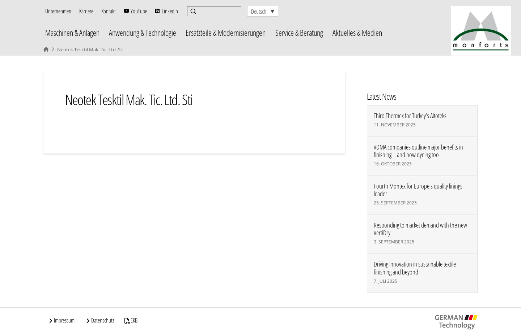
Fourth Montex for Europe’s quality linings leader (418, 190)
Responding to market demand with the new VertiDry (420, 229)
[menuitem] (262, 11)
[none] (262, 11)
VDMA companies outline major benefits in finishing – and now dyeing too (418, 151)
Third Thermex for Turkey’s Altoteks (410, 116)
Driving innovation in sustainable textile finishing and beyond (415, 268)
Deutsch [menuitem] (258, 12)
